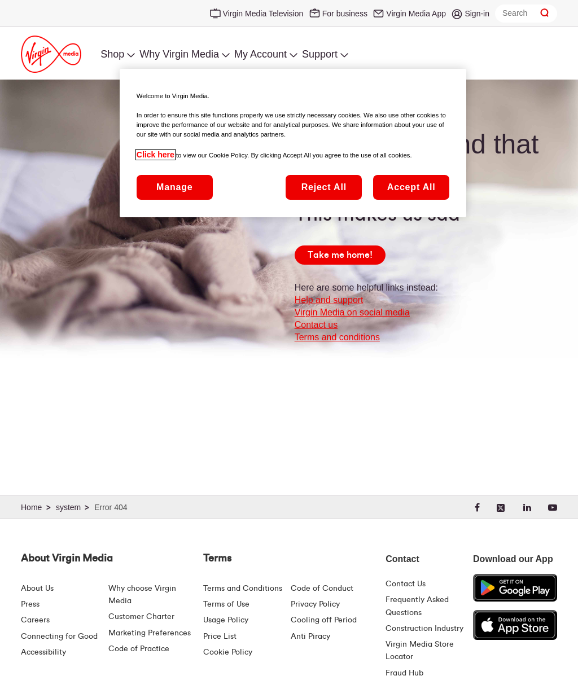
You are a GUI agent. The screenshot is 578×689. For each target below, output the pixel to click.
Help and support (329, 300)
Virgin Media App (416, 13)
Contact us (316, 325)
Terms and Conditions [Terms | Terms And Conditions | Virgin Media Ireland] (242, 589)
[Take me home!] (340, 255)
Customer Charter (141, 617)
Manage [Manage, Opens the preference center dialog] (174, 187)
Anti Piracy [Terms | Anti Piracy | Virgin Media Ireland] (310, 636)
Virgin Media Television (263, 13)
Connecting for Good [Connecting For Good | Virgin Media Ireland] (59, 636)
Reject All (324, 187)
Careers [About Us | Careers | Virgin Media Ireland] (35, 620)
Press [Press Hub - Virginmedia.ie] (30, 604)
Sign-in (477, 13)
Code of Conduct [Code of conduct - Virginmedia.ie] (322, 589)
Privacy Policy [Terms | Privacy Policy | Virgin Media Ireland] (315, 604)
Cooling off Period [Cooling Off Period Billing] (324, 620)
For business (344, 13)
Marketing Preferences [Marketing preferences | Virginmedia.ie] (149, 633)
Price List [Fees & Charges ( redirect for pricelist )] (220, 636)
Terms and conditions (337, 337)
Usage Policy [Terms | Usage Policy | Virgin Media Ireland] (225, 620)
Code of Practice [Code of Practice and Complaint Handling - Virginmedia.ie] (138, 649)
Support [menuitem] (320, 54)
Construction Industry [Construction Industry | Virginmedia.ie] (424, 629)
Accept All (411, 187)
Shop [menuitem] (112, 54)
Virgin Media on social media (352, 312)
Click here (155, 154)
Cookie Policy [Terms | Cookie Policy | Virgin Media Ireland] (227, 652)
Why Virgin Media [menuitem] (179, 54)
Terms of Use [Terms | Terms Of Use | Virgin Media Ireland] (226, 604)
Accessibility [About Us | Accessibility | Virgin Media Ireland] (43, 652)
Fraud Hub (404, 673)
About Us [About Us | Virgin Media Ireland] (37, 589)
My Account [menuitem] (260, 54)
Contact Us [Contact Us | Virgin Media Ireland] (406, 584)
